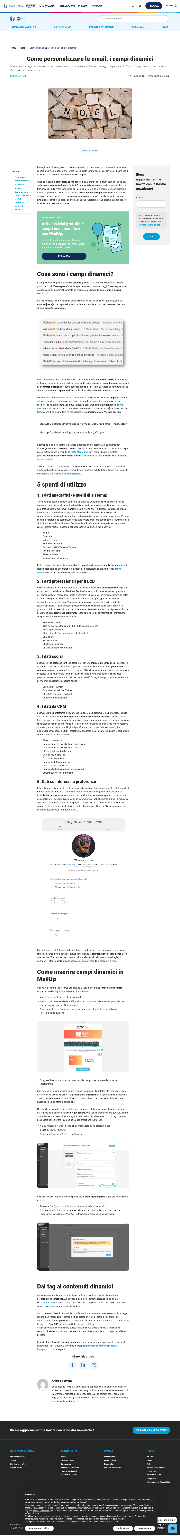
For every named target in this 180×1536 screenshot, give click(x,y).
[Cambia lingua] (140, 6)
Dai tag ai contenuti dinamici (19, 206)
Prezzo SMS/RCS (111, 1461)
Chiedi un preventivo (18, 1465)
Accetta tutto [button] (145, 1528)
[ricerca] (133, 6)
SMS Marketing (79, 453)
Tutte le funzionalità (69, 1472)
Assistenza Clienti (17, 1458)
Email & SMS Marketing (24, 27)
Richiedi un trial (16, 1469)
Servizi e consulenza (112, 1469)
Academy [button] (99, 6)
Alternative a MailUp (69, 1476)
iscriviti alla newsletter (151, 1431)
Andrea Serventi (18, 76)
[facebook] (72, 1366)
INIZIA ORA (64, 256)
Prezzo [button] (84, 6)
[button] (21, 171)
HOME (13, 47)
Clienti (149, 1461)
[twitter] (94, 1366)
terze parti (65, 1505)
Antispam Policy (163, 1526)
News (165, 27)
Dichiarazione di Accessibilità (158, 1483)
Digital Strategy (62, 27)
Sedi (148, 1465)
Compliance (151, 1479)
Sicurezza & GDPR (154, 1476)
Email (63, 1458)
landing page (98, 792)
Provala (154, 6)
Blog (23, 47)
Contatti (13, 1461)
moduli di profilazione (77, 792)
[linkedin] (83, 1366)
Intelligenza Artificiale (70, 1469)
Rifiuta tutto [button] (123, 1528)
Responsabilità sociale (156, 1469)
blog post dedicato (71, 474)
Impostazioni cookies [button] (39, 1528)
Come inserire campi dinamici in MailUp (23, 195)
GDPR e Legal (138, 27)
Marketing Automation (101, 27)
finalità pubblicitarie (41, 1510)
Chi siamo (151, 1458)
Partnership (109, 1465)
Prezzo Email (109, 1458)
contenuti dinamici (50, 1303)
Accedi (171, 5)
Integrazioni (68, 6)
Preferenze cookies (161, 1529)
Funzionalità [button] (48, 6)
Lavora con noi (152, 1472)
